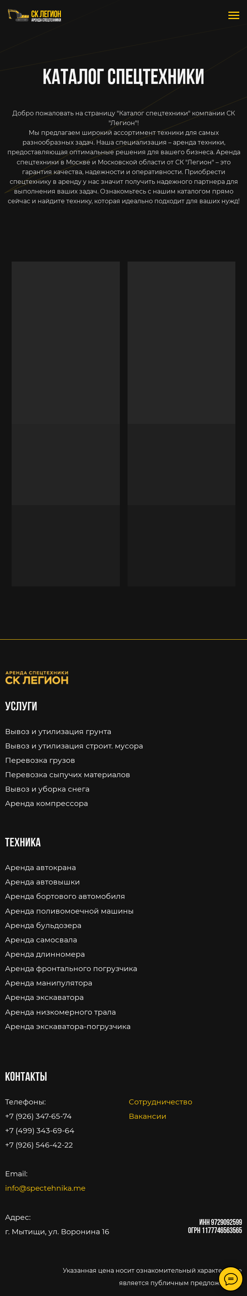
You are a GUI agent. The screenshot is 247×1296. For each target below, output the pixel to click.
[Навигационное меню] (233, 15)
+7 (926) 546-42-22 (39, 1145)
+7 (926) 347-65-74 (38, 1116)
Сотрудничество (160, 1101)
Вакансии (147, 1116)
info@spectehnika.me (45, 1188)
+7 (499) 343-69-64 (39, 1130)
